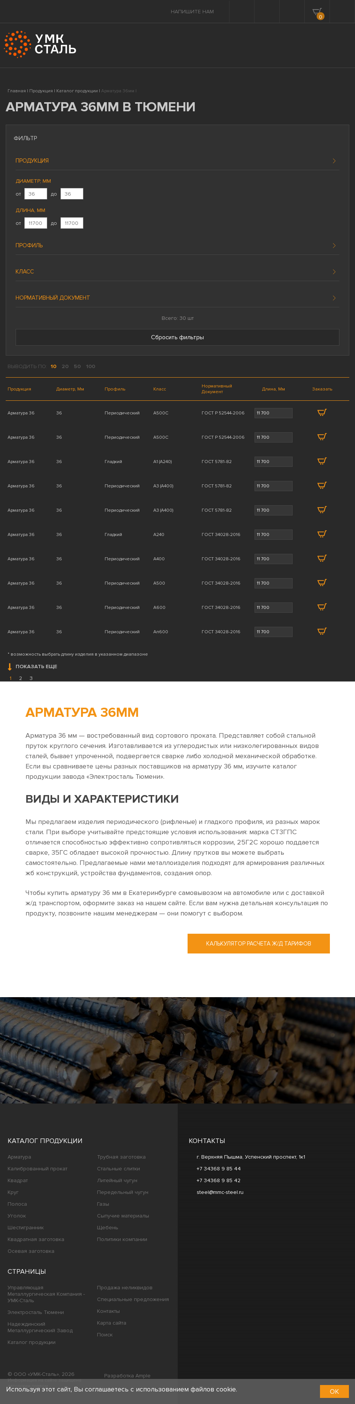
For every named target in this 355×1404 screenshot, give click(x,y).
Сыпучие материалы (123, 1216)
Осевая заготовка (31, 1251)
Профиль (29, 245)
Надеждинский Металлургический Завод (40, 1327)
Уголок (17, 1216)
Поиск (105, 1334)
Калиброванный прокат (37, 1168)
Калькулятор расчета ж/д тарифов (258, 943)
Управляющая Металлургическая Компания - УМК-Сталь (46, 1294)
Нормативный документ (53, 297)
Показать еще (32, 667)
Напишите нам (192, 11)
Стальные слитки (118, 1168)
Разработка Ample (127, 1375)
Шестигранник (26, 1227)
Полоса (17, 1204)
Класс (25, 271)
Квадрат (18, 1180)
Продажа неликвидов (125, 1287)
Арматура (19, 1157)
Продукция (32, 160)
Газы (103, 1204)
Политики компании (122, 1239)
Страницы (27, 1271)
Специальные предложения (133, 1299)
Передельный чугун (122, 1192)
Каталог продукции (45, 1141)
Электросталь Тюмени (36, 1312)
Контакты (108, 1311)
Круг (13, 1192)
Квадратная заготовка (36, 1239)
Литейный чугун (117, 1180)
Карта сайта (111, 1323)
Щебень (107, 1227)
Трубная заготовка (121, 1157)
